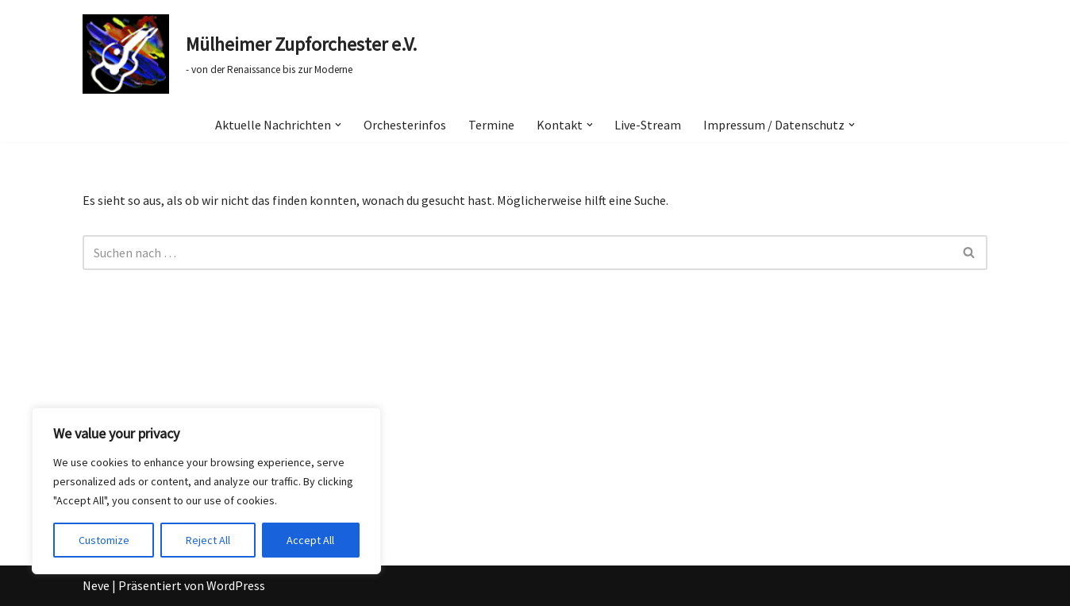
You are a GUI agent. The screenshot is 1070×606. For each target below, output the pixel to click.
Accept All (310, 540)
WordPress (235, 585)
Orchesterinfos (405, 125)
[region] (206, 490)
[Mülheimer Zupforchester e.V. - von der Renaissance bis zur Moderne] (250, 54)
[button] (338, 125)
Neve (96, 585)
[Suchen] (517, 252)
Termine (491, 125)
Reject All (208, 540)
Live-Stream (648, 125)
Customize (104, 540)
